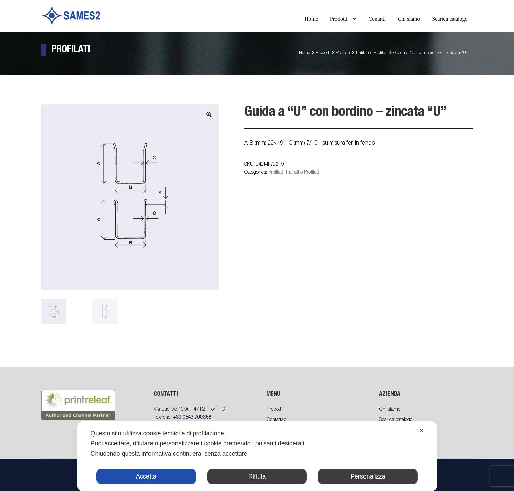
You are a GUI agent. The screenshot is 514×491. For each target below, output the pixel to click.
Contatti (377, 19)
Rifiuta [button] (257, 476)
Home (311, 19)
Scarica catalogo (449, 19)
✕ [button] (421, 430)
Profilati (343, 53)
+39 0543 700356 (192, 417)
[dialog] (257, 456)
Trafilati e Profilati (371, 53)
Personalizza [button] (368, 476)
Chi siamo (409, 19)
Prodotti (339, 19)
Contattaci (276, 419)
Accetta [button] (146, 476)
